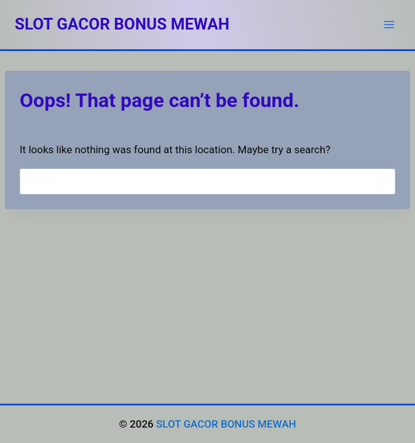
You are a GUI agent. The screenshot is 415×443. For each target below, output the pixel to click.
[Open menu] (388, 24)
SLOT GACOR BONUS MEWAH (226, 424)
